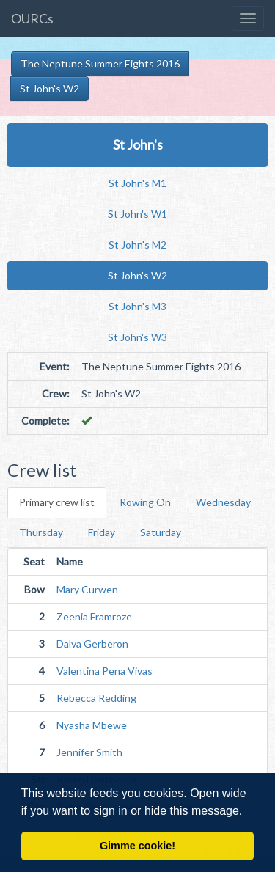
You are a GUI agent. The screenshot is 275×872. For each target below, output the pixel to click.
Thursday (41, 532)
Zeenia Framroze (94, 616)
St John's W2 (49, 88)
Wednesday (223, 502)
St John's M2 (137, 244)
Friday (101, 532)
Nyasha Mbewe (91, 725)
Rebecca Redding (96, 698)
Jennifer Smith (89, 752)
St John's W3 (137, 337)
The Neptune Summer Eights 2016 (100, 63)
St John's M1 (137, 183)
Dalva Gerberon (92, 643)
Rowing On (145, 502)
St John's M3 (137, 306)
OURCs (32, 18)
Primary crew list (57, 502)
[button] (248, 812)
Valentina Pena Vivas (104, 670)
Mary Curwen (87, 589)
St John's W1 (137, 214)
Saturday (160, 532)
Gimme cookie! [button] (137, 845)
